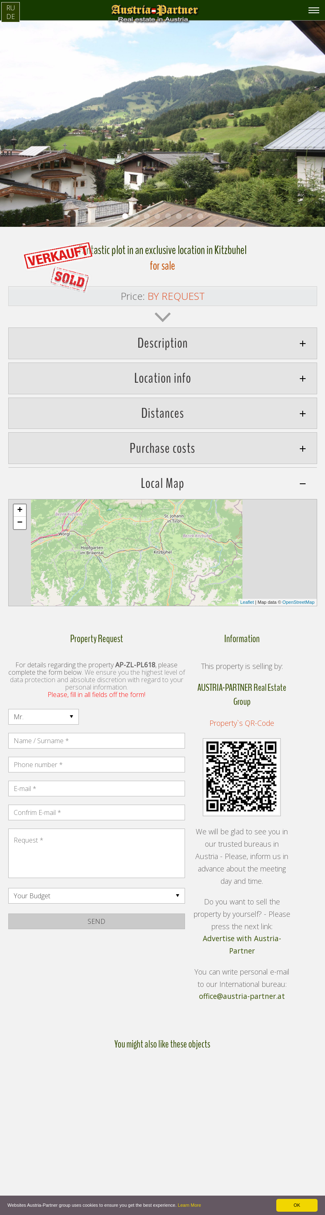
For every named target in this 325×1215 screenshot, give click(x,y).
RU (10, 7)
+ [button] (19, 510)
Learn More (189, 1205)
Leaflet (247, 602)
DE (10, 16)
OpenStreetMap (298, 602)
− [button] (19, 523)
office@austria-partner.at (242, 996)
